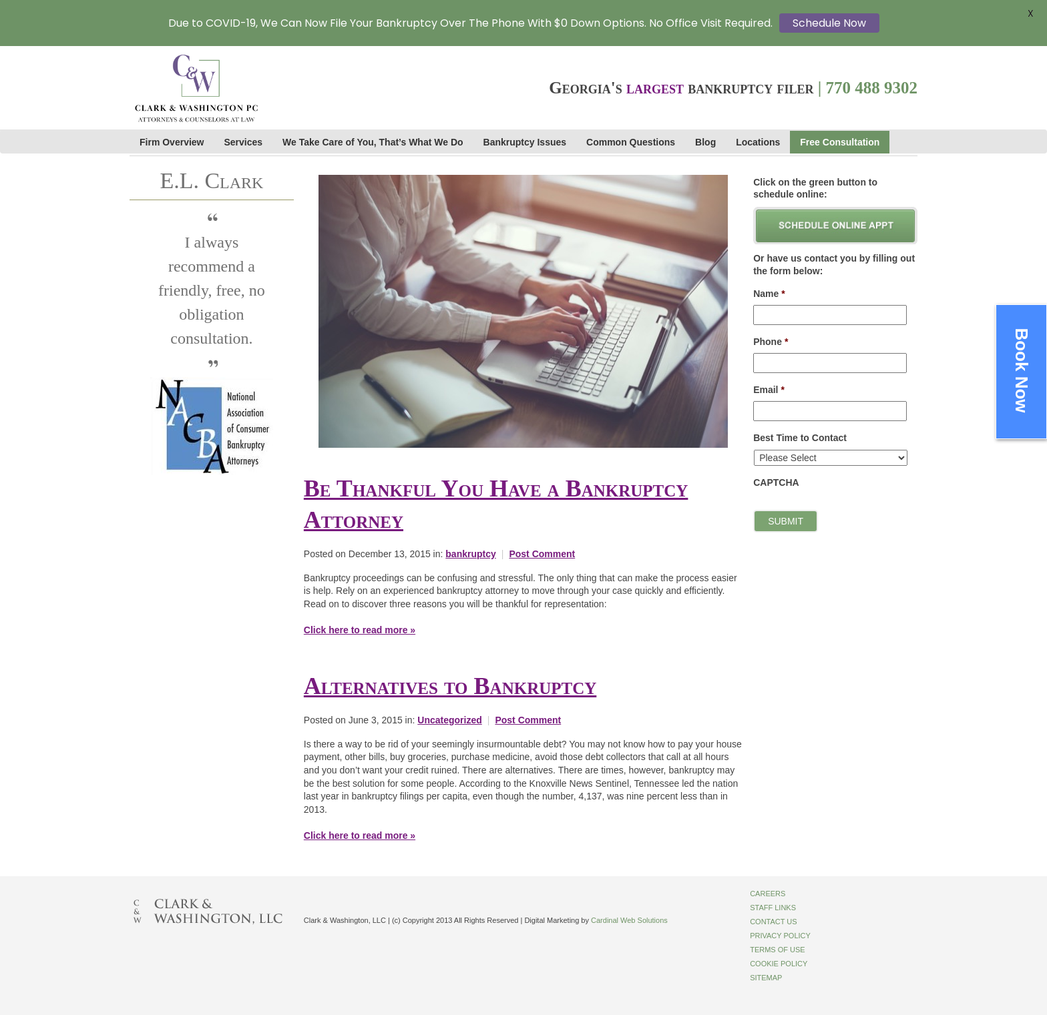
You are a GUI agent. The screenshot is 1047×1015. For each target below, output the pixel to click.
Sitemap (766, 978)
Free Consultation (839, 142)
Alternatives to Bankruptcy (450, 686)
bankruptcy (470, 554)
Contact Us (773, 922)
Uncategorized (449, 720)
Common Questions (630, 142)
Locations (758, 142)
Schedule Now (829, 23)
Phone (770, 341)
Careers (767, 894)
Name (769, 293)
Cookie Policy (778, 964)
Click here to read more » (359, 630)
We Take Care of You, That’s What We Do (372, 142)
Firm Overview (172, 142)
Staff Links (773, 908)
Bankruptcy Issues (525, 142)
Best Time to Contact (800, 437)
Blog (705, 142)
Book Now (1021, 370)
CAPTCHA (776, 482)
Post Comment (542, 554)
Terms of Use (777, 950)
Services (243, 142)
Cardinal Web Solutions (629, 920)
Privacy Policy (780, 936)
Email (769, 389)
